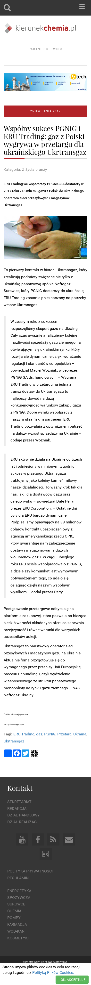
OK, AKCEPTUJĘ (73, 980)
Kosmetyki (18, 951)
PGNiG (50, 747)
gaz (39, 747)
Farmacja (17, 938)
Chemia (14, 924)
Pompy (14, 931)
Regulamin (18, 891)
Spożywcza (18, 910)
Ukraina (79, 747)
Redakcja (16, 821)
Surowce (16, 917)
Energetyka (19, 904)
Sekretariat (19, 815)
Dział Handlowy (23, 828)
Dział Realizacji (23, 835)
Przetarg (64, 747)
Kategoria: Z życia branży (25, 182)
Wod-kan (16, 944)
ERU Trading (23, 747)
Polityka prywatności (30, 884)
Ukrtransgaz (14, 754)
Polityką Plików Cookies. (53, 972)
